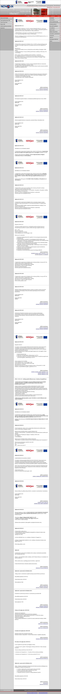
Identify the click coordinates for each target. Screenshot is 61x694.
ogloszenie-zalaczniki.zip (44, 684)
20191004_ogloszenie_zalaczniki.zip (42, 304)
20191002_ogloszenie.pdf (43, 327)
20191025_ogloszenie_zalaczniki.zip (42, 132)
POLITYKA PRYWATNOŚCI (43, 692)
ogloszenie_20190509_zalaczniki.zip (42, 638)
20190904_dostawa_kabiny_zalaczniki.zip (41, 503)
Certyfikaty (52, 28)
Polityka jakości (53, 24)
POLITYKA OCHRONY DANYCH (32, 692)
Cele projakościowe (54, 21)
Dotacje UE (52, 19)
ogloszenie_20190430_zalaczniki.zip (42, 607)
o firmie (28, 16)
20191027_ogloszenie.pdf (43, 110)
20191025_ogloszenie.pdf (43, 131)
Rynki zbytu (52, 29)
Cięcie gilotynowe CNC (5, 20)
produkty (34, 16)
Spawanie (3, 28)
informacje (46, 16)
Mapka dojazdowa (53, 31)
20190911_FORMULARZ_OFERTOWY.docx (40, 476)
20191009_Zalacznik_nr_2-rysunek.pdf (41, 254)
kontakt (53, 16)
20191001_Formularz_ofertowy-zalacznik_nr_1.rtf (39, 371)
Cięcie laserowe (4, 22)
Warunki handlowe (54, 26)
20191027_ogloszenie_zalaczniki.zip (42, 111)
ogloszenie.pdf (45, 683)
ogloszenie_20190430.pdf (43, 606)
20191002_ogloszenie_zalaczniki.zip (42, 328)
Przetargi (52, 18)
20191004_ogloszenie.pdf (43, 303)
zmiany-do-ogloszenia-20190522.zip (42, 658)
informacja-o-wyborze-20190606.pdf (42, 567)
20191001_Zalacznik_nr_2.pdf (43, 373)
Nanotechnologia (4, 18)
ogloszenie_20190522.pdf (43, 586)
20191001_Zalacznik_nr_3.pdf (43, 374)
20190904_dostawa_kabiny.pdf (43, 502)
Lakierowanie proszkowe (6, 26)
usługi (40, 16)
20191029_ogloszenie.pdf (43, 88)
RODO (51, 41)
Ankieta (51, 37)
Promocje (52, 35)
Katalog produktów (54, 39)
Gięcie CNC (3, 24)
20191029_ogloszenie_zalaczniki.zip (42, 89)
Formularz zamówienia (55, 33)
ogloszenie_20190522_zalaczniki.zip (42, 587)
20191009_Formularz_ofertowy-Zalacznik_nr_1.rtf (39, 253)
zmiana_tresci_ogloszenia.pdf (43, 623)
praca (58, 16)
